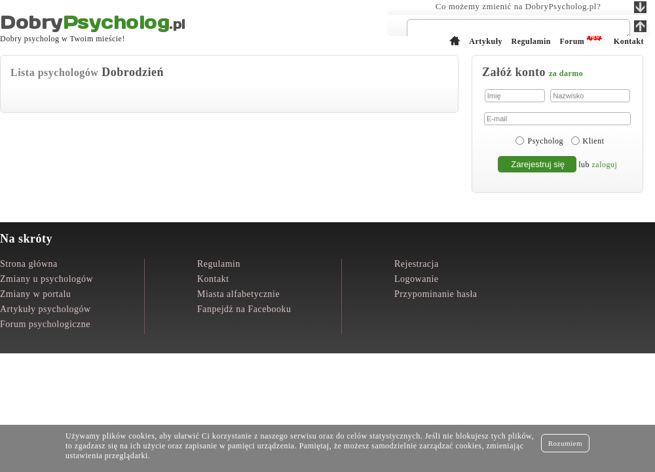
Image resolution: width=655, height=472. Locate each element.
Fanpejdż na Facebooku (244, 309)
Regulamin (218, 264)
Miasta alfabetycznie (238, 294)
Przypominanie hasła (435, 294)
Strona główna (29, 264)
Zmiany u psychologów (46, 279)
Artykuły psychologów (45, 309)
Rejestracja (416, 264)
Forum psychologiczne (45, 324)
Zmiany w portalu (35, 294)
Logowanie (416, 279)
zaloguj (605, 164)
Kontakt (213, 279)
